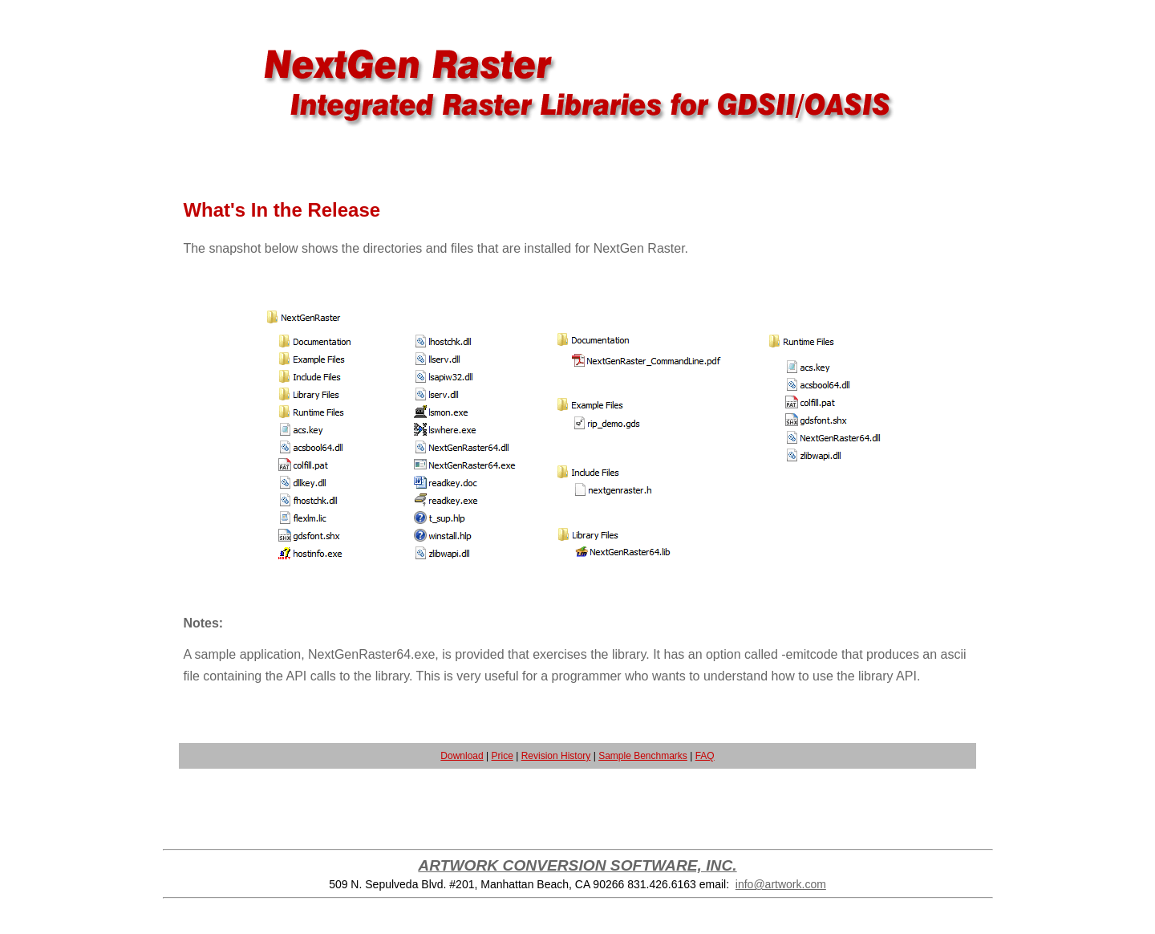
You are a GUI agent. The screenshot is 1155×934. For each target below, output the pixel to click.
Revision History (556, 755)
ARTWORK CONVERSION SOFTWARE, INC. (577, 865)
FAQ (705, 755)
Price (502, 755)
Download (461, 755)
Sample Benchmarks (642, 755)
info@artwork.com (781, 884)
